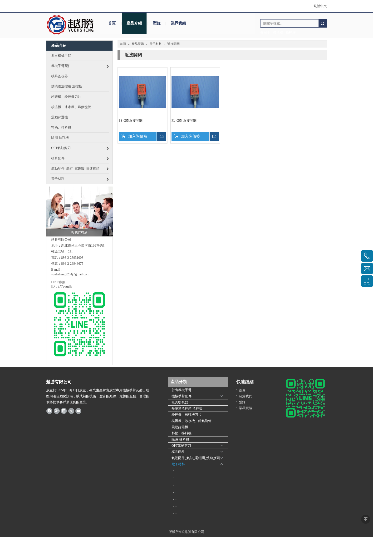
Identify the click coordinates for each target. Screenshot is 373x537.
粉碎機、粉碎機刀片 (186, 415)
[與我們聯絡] (79, 211)
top (365, 519)
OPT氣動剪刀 (181, 445)
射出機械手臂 (181, 390)
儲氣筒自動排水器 (176, 513)
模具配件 (178, 452)
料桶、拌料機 (181, 433)
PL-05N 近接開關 (184, 120)
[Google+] (57, 411)
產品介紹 (134, 23)
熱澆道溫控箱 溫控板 (187, 408)
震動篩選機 (180, 427)
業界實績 (178, 23)
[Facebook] (49, 411)
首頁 (112, 23)
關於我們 (245, 396)
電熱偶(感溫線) (176, 506)
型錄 (157, 23)
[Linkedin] (64, 411)
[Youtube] (78, 411)
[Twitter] (71, 411)
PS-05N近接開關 (130, 120)
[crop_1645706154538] (70, 25)
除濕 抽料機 (180, 439)
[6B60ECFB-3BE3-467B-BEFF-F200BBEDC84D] (305, 398)
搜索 (323, 23)
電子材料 (178, 464)
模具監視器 (180, 402)
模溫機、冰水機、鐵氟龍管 (191, 421)
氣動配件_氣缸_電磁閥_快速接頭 (196, 458)
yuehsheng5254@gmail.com (70, 274)
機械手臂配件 (181, 396)
